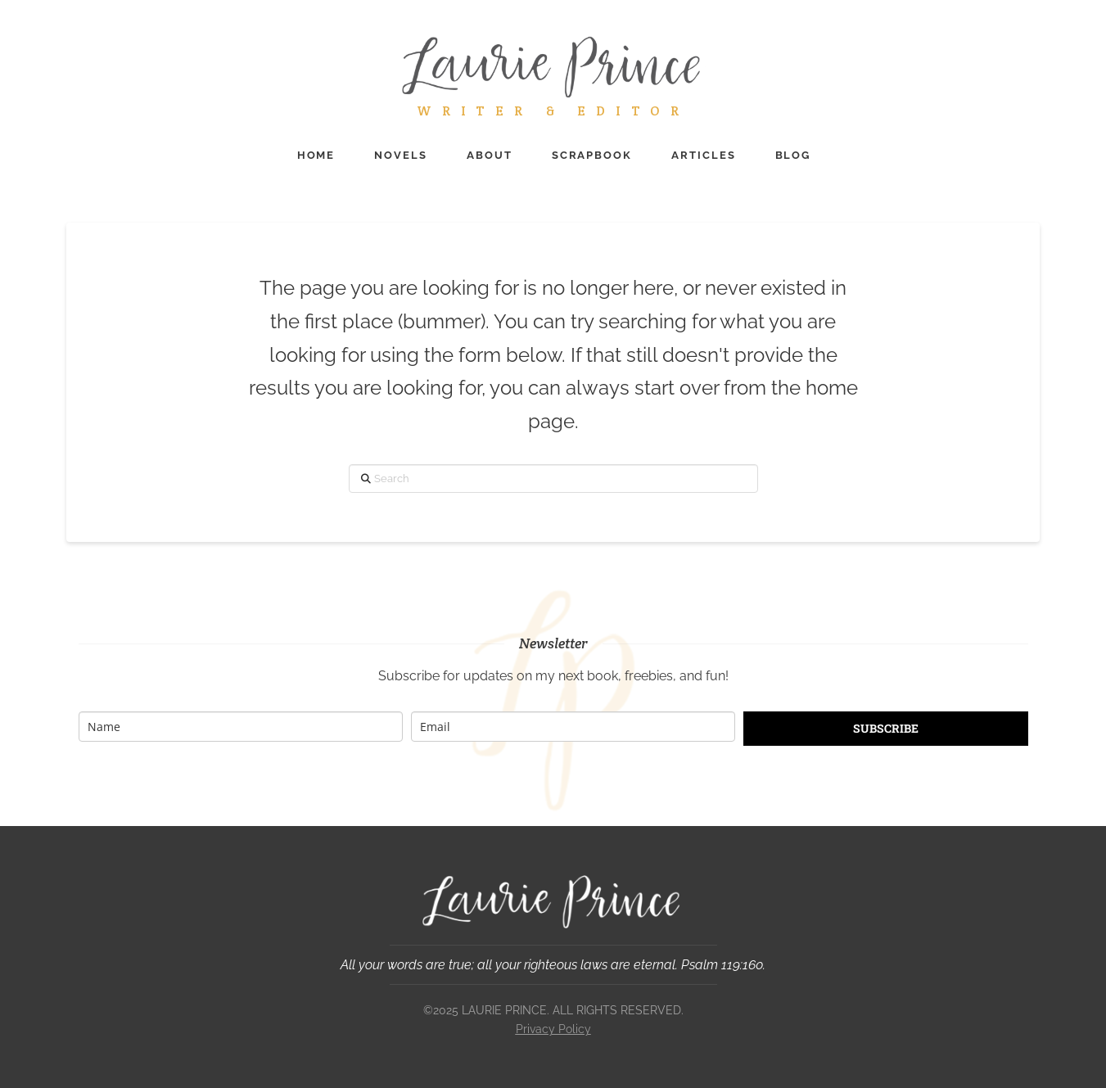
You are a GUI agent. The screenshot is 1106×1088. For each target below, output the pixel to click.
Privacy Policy (553, 1029)
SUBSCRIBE (886, 728)
